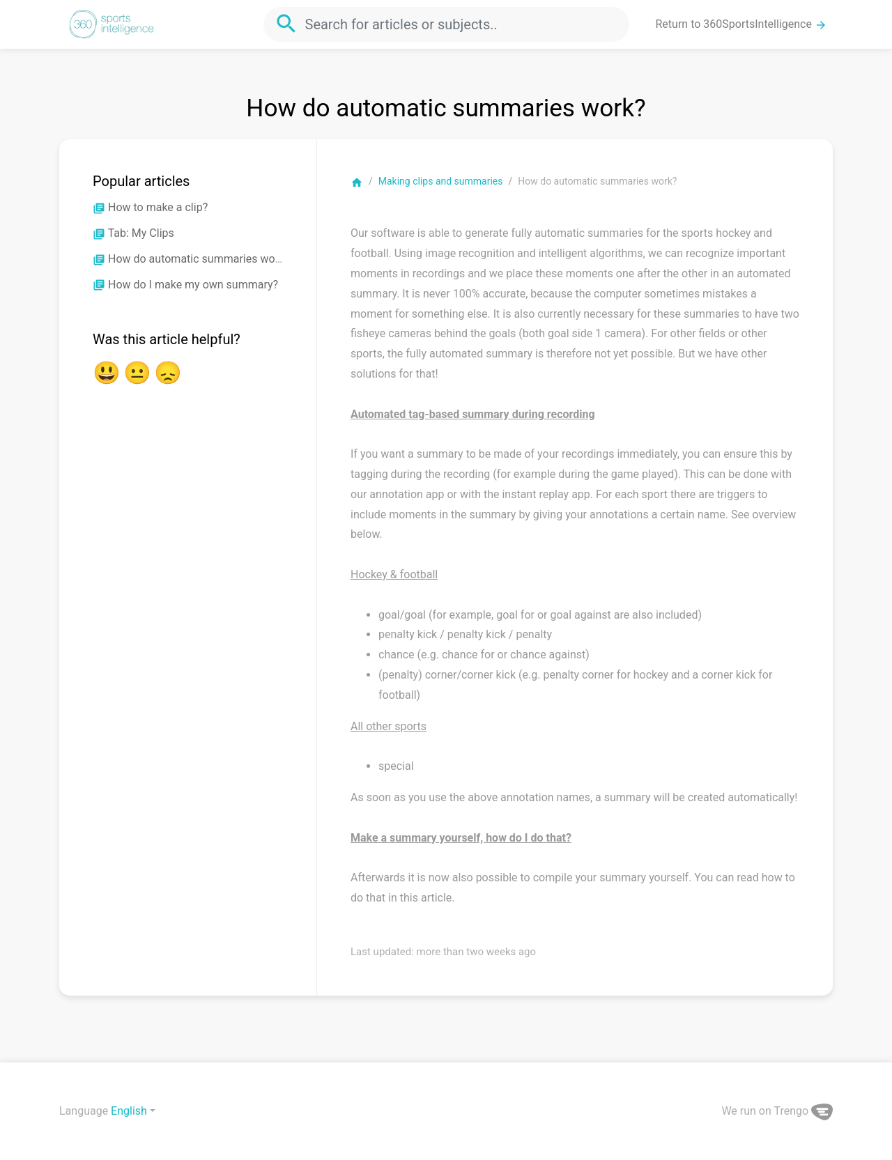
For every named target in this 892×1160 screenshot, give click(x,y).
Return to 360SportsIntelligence (741, 24)
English (129, 1111)
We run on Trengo (777, 1111)
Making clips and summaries (440, 181)
